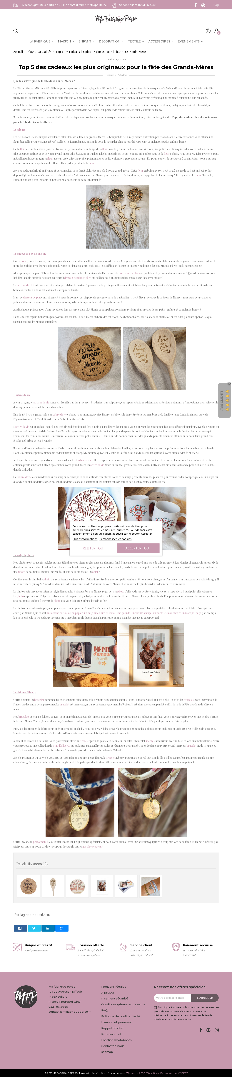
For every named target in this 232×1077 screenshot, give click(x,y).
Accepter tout (138, 548)
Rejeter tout (94, 548)
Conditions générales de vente (123, 1004)
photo (21, 572)
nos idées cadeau (91, 846)
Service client (137, 5)
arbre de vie (60, 414)
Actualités (122, 74)
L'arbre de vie (22, 395)
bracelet (39, 700)
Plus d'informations (85, 539)
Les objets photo (23, 555)
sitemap (107, 1052)
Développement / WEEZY (174, 1073)
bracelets (189, 700)
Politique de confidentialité (120, 1016)
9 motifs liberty (61, 745)
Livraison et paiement (116, 1022)
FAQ (104, 1010)
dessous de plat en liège (77, 278)
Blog (216, 5)
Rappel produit (112, 1028)
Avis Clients (221, 400)
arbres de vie (41, 402)
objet (95, 572)
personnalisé (40, 842)
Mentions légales (113, 986)
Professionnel (111, 1034)
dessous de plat (25, 285)
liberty (149, 741)
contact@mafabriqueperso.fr (70, 1011)
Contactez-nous (112, 1046)
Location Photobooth (116, 1040)
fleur (23, 149)
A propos (108, 992)
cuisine (23, 261)
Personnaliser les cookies (115, 539)
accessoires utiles (130, 273)
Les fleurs (19, 129)
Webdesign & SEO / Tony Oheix (142, 1073)
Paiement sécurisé (114, 998)
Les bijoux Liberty (24, 692)
